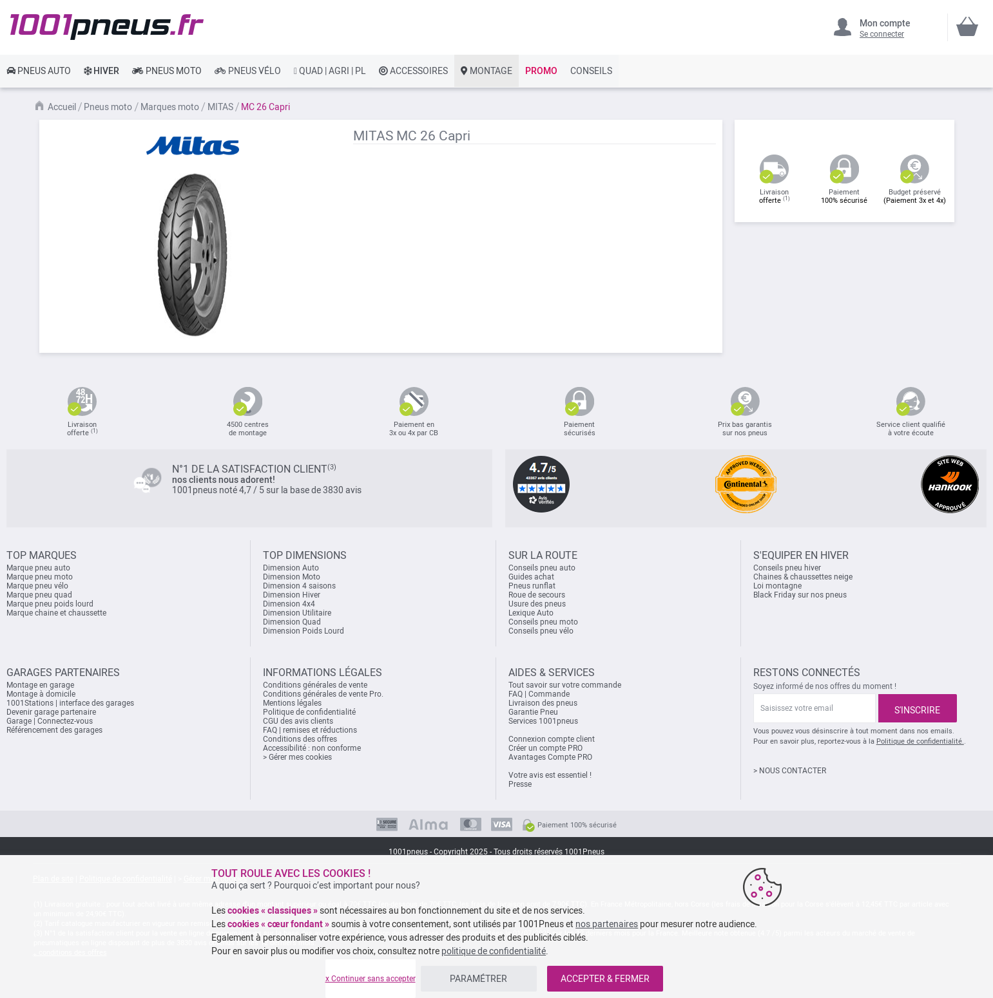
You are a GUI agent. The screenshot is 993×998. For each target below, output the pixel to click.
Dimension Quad (292, 621)
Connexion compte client (551, 739)
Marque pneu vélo (37, 585)
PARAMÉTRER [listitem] (478, 979)
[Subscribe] (917, 708)
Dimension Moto (291, 576)
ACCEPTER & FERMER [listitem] (605, 979)
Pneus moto (108, 107)
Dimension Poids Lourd (303, 631)
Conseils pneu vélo (541, 631)
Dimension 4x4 (289, 603)
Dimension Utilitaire (297, 612)
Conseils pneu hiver (787, 567)
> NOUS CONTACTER (789, 770)
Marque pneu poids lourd (49, 603)
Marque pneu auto (38, 567)
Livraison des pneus (542, 703)
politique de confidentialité (493, 951)
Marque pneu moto (39, 576)
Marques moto (169, 107)
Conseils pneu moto (543, 621)
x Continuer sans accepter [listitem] (370, 978)
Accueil (62, 107)
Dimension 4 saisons (299, 585)
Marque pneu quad (39, 594)
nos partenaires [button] (606, 924)
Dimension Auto (291, 567)
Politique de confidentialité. (920, 741)
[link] (38, 71)
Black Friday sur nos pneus (800, 594)
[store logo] (107, 27)
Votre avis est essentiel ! (550, 775)
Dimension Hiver (291, 594)
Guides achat (531, 576)
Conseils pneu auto (541, 567)
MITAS (220, 107)
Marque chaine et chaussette (56, 612)
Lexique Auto (531, 612)
